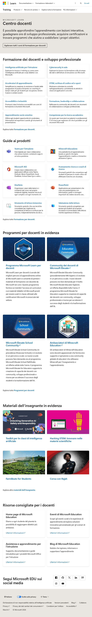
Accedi (86, 3)
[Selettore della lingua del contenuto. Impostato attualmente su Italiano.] (8, 597)
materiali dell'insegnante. (25, 490)
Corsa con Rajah (58, 478)
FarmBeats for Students (18, 478)
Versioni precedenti (62, 602)
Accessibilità (70, 606)
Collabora (82, 602)
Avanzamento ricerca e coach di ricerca (72, 167)
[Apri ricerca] (80, 3)
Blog (73, 602)
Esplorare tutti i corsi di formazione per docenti (25, 45)
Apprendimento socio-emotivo (18, 115)
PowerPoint (63, 185)
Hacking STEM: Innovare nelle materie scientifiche (66, 439)
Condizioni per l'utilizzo (55, 606)
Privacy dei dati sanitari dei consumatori (27, 606)
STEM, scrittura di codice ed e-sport (65, 83)
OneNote (18, 185)
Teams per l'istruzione (23, 148)
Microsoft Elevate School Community (19, 344)
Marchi (5, 610)
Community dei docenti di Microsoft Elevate (64, 266)
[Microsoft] (4, 3)
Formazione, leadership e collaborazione (66, 101)
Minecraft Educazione (68, 148)
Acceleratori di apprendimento (18, 83)
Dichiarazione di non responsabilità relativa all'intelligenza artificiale (27, 602)
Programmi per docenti (24, 390)
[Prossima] (75, 3)
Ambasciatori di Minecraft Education (64, 344)
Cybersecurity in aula (58, 67)
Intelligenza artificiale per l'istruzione (21, 67)
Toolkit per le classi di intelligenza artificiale (24, 439)
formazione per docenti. (24, 129)
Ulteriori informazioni (15, 533)
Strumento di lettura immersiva (28, 203)
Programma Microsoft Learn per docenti (23, 266)
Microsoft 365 (20, 166)
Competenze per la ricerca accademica (66, 115)
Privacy (5, 606)
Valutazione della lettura (69, 203)
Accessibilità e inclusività (16, 101)
